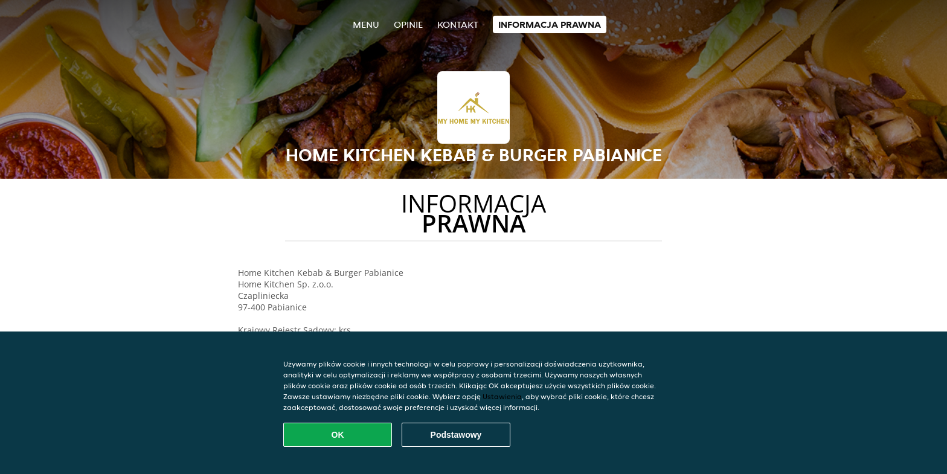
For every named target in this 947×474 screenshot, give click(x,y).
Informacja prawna (549, 24)
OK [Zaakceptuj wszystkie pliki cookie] (338, 435)
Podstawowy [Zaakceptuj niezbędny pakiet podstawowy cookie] (456, 435)
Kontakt (457, 24)
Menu (366, 24)
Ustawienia (502, 396)
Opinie (408, 24)
